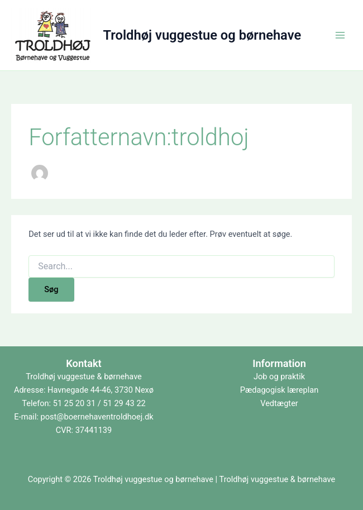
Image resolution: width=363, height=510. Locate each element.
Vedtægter (279, 403)
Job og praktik (279, 376)
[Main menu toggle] (340, 35)
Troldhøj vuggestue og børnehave (202, 35)
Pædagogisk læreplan (279, 390)
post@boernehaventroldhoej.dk (97, 417)
